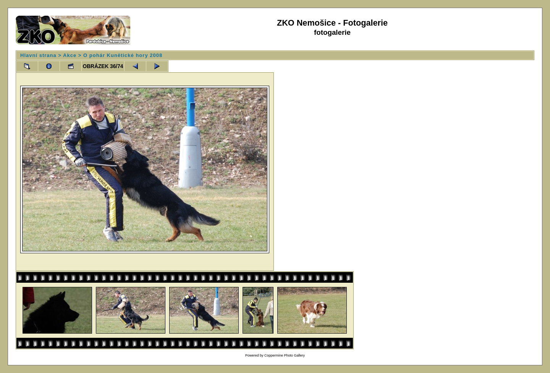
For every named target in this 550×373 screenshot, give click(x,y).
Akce (69, 55)
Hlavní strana (38, 55)
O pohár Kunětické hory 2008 (122, 55)
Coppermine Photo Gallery (284, 355)
